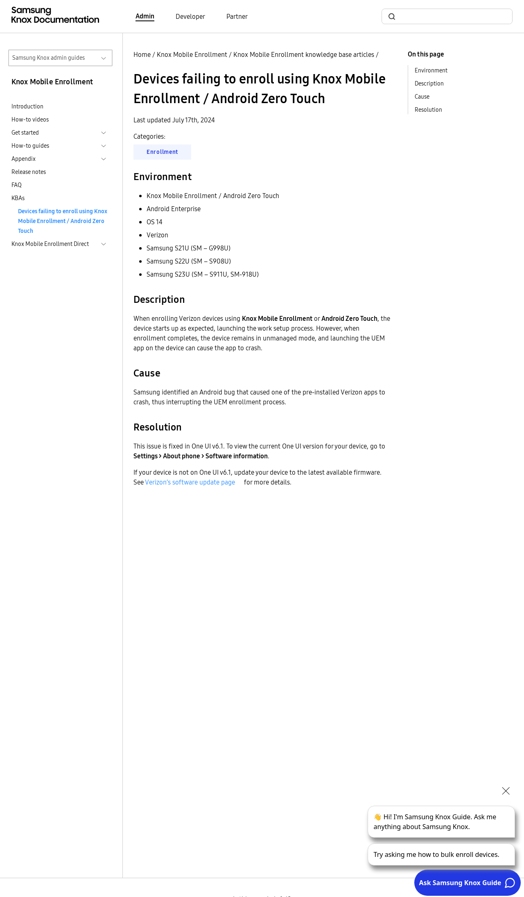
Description (429, 83)
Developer (190, 16)
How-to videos (30, 119)
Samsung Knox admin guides (48, 58)
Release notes (28, 172)
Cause (422, 96)
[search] (452, 16)
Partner (237, 16)
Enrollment (162, 152)
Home (142, 54)
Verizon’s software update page (190, 482)
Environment (431, 70)
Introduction (27, 106)
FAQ (16, 185)
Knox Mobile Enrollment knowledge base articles (303, 54)
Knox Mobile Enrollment (192, 54)
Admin (145, 15)
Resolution (428, 110)
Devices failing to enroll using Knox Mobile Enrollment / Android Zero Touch (62, 221)
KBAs (18, 198)
